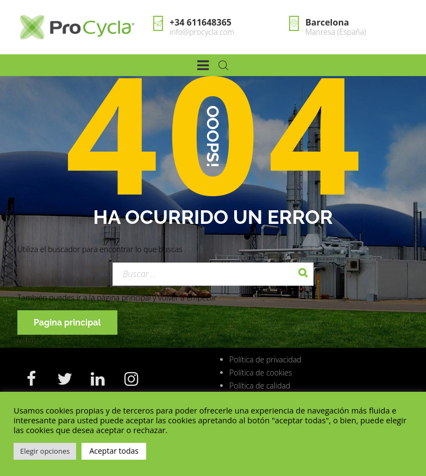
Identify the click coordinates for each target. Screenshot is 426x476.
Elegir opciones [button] (45, 451)
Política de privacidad (265, 359)
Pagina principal (67, 322)
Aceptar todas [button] (114, 451)
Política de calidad (259, 385)
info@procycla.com (202, 32)
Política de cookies (260, 372)
